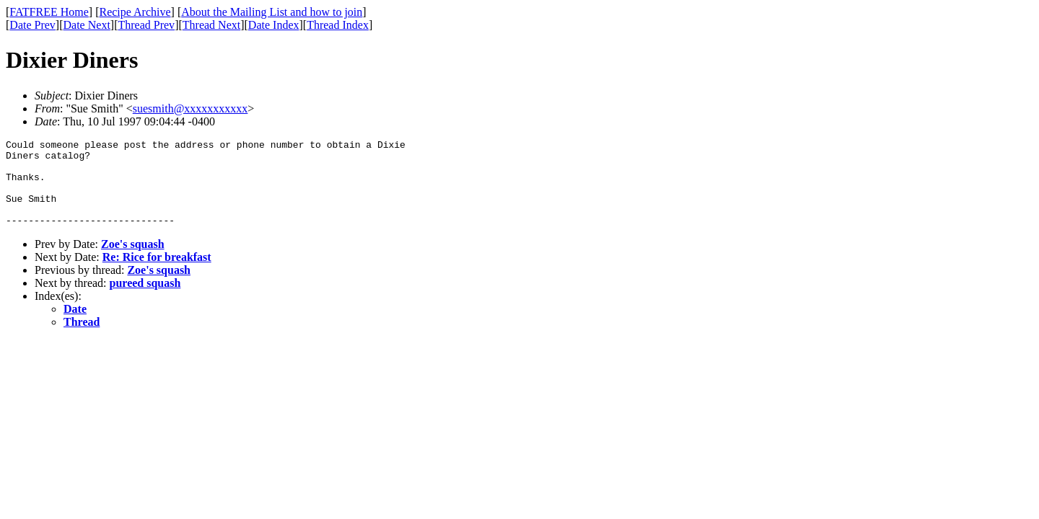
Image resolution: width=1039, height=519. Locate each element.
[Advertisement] (973, 224)
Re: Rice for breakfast (156, 274)
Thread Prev (146, 25)
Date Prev (32, 25)
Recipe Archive (134, 12)
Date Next (86, 25)
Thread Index (338, 25)
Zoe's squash (133, 261)
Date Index (273, 25)
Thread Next (211, 25)
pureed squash (145, 300)
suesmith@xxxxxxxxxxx (190, 108)
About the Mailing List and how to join (271, 12)
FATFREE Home (48, 12)
